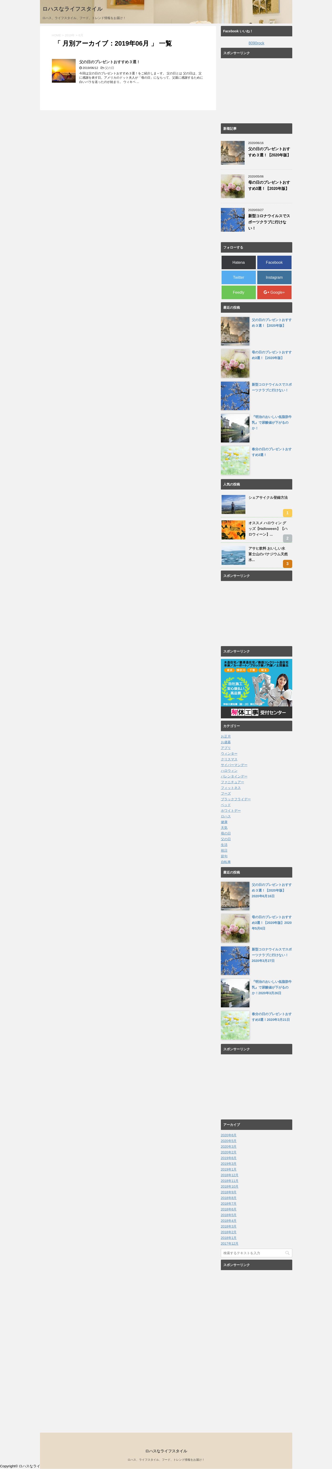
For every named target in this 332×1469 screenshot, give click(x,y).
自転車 (226, 862)
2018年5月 (229, 1215)
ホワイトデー (231, 810)
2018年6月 (229, 1209)
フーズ (226, 793)
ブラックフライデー (236, 799)
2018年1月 (229, 1238)
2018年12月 (230, 1175)
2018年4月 (229, 1221)
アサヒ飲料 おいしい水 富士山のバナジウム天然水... (268, 554)
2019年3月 (229, 1164)
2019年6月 (229, 1158)
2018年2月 (229, 1232)
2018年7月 (229, 1203)
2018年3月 (229, 1226)
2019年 (70, 35)
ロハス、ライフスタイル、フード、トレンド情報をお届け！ (166, 1459)
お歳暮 (226, 742)
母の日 (226, 833)
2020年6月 (229, 1135)
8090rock (256, 43)
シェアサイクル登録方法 (268, 497)
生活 (224, 845)
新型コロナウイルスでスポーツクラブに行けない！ (269, 222)
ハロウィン (229, 771)
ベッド (226, 805)
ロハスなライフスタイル (72, 9)
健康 (224, 822)
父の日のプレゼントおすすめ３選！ (109, 62)
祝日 (224, 850)
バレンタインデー (234, 776)
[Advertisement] (256, 90)
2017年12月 (230, 1243)
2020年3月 (229, 1146)
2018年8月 (229, 1198)
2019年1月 (229, 1169)
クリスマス (229, 759)
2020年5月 (229, 1141)
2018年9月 (229, 1192)
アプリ (226, 748)
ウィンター (229, 753)
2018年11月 (230, 1181)
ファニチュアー (232, 782)
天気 (224, 828)
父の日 (109, 68)
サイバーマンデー (234, 765)
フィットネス (231, 788)
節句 (224, 856)
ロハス (226, 816)
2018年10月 (230, 1186)
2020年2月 (229, 1152)
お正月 (226, 736)
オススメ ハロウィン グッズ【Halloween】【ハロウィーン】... (267, 528)
